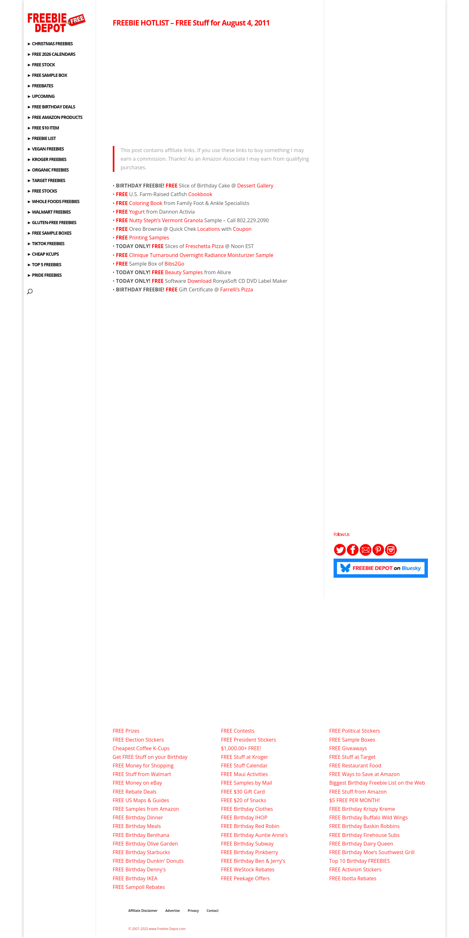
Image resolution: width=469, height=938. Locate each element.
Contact (213, 910)
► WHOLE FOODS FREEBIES (53, 201)
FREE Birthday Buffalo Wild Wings (368, 817)
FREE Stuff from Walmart (142, 774)
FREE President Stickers (248, 739)
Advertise (172, 910)
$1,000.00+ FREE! (241, 748)
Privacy (193, 910)
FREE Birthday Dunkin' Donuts (148, 860)
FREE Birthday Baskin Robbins (364, 826)
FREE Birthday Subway (247, 843)
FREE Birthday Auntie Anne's (254, 835)
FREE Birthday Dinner (138, 817)
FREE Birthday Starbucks (141, 852)
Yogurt (137, 211)
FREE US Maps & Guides (141, 800)
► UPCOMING (40, 96)
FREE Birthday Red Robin (250, 826)
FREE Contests (237, 730)
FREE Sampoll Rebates (139, 886)
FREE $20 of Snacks (243, 800)
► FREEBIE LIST (41, 138)
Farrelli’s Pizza (236, 289)
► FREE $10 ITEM (43, 128)
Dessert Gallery (255, 185)
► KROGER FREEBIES (46, 159)
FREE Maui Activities (244, 774)
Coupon (242, 228)
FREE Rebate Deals (135, 791)
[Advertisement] (213, 84)
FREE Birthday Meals (137, 826)
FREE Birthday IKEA (135, 878)
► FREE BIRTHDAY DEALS (51, 107)
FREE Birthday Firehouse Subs (364, 835)
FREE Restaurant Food (355, 765)
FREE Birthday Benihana (141, 835)
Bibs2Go (174, 263)
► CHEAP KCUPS (43, 254)
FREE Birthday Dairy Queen (361, 843)
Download (199, 280)
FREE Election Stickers (138, 739)
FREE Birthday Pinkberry (249, 852)
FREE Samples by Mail (246, 782)
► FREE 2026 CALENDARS (51, 54)
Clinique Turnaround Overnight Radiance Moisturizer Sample (194, 255)
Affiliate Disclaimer (142, 910)
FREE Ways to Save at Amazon (364, 774)
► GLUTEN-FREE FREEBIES (51, 222)
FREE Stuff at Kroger (244, 756)
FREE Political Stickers (354, 730)
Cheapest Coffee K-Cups (141, 748)
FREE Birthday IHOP (244, 817)
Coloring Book (146, 203)
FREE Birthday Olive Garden (145, 843)
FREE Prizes (126, 730)
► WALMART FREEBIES (49, 212)
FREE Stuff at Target (352, 756)
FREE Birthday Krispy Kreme (362, 808)
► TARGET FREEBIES (46, 180)
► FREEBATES (40, 86)
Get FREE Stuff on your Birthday (150, 756)
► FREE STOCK (41, 65)
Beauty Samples (184, 272)
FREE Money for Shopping (143, 765)
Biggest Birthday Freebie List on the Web (377, 782)
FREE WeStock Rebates (247, 869)
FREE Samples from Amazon (146, 808)
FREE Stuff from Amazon (358, 791)
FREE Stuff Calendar (244, 765)
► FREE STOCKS (42, 191)
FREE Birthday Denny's (139, 869)
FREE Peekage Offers (245, 878)
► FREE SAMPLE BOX (47, 75)
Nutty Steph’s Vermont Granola (166, 220)
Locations (209, 228)
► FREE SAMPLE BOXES (49, 233)
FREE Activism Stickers (355, 869)
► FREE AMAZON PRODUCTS (54, 117)
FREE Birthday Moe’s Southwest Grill (372, 852)
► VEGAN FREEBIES (45, 149)
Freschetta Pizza (205, 246)
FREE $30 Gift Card (243, 791)
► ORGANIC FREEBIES (48, 170)
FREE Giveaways (348, 748)
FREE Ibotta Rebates (352, 878)
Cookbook (200, 194)
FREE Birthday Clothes (247, 808)
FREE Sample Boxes (352, 739)
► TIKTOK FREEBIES (45, 243)
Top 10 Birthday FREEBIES (359, 860)
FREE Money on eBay (137, 782)
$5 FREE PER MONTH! (354, 800)
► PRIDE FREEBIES (44, 275)
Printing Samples (149, 237)
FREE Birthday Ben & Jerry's (253, 860)
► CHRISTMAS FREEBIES (50, 44)
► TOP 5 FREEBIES (44, 264)
